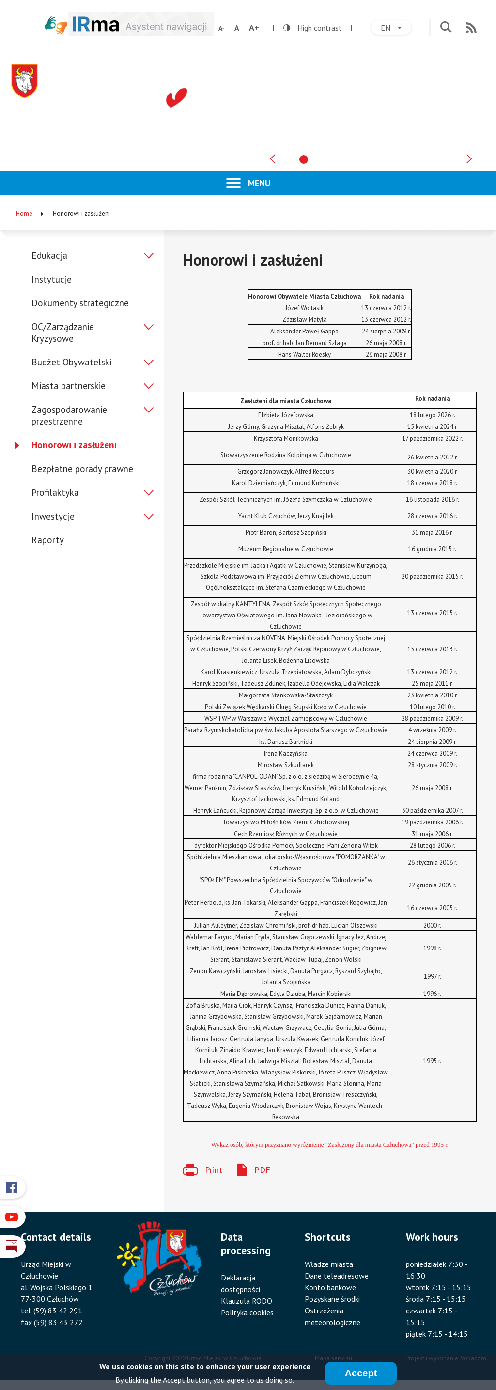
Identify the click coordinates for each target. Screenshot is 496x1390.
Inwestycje (53, 516)
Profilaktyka (55, 492)
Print (213, 1169)
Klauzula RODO (246, 1301)
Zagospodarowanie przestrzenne (69, 415)
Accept (361, 1373)
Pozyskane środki (332, 1299)
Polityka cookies (247, 1312)
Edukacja (49, 255)
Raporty (47, 540)
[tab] (303, 159)
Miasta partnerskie (68, 386)
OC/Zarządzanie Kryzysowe (62, 332)
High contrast (312, 27)
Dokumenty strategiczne (80, 303)
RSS (471, 27)
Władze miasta (329, 1264)
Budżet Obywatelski (71, 362)
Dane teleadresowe (337, 1275)
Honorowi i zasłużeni (74, 445)
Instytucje (51, 279)
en (396, 29)
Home (24, 213)
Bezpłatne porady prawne (82, 468)
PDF (262, 1169)
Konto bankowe (330, 1287)
